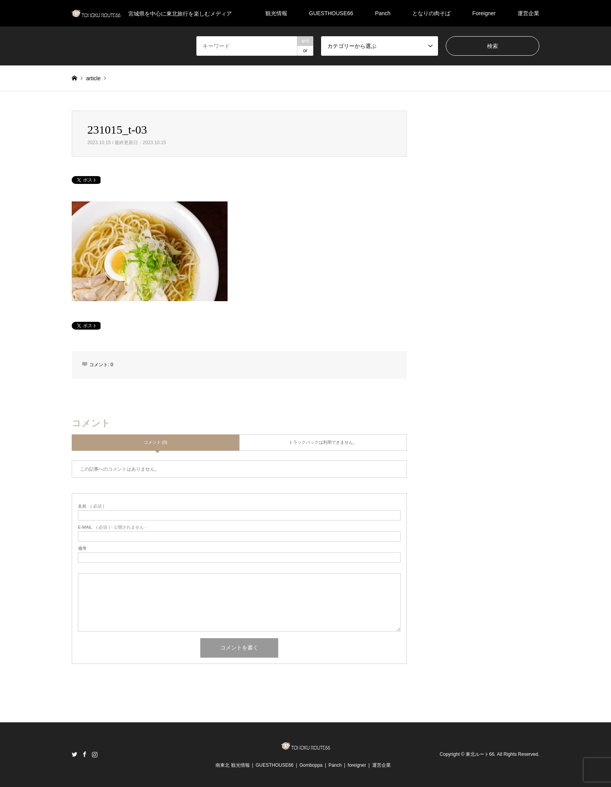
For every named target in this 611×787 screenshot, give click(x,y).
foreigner (357, 765)
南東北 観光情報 (232, 765)
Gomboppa (310, 765)
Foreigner (484, 13)
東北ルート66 (480, 754)
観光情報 (276, 13)
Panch (382, 13)
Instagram (94, 754)
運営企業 (528, 13)
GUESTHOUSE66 (331, 13)
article (93, 78)
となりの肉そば (431, 13)
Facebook (84, 754)
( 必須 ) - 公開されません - (112, 527)
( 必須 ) (91, 506)
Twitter (74, 754)
